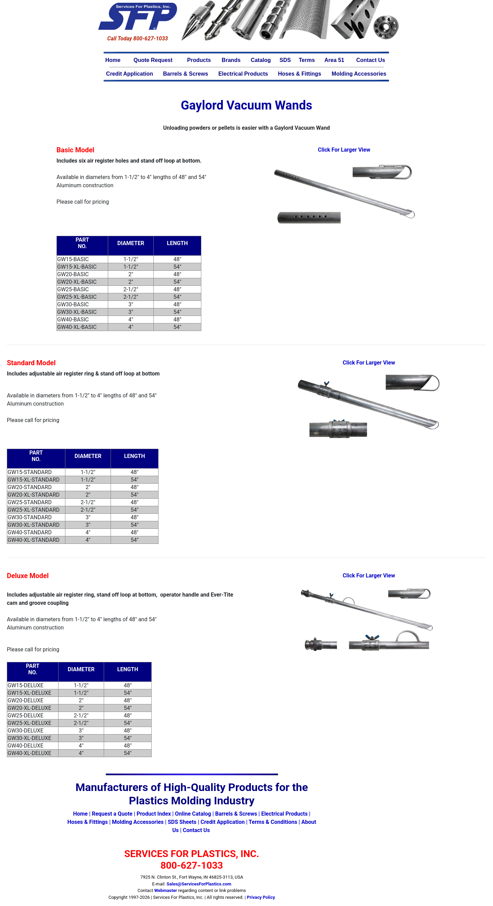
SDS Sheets (182, 822)
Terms (307, 60)
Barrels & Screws (185, 74)
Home (113, 60)
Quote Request (153, 60)
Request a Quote (112, 814)
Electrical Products (243, 74)
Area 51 (334, 60)
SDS (285, 60)
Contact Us (370, 60)
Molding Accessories (359, 74)
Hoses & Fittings (299, 74)
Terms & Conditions (273, 822)
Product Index (154, 814)
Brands (231, 60)
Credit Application (129, 74)
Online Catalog (193, 814)
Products (199, 60)
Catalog (261, 60)
